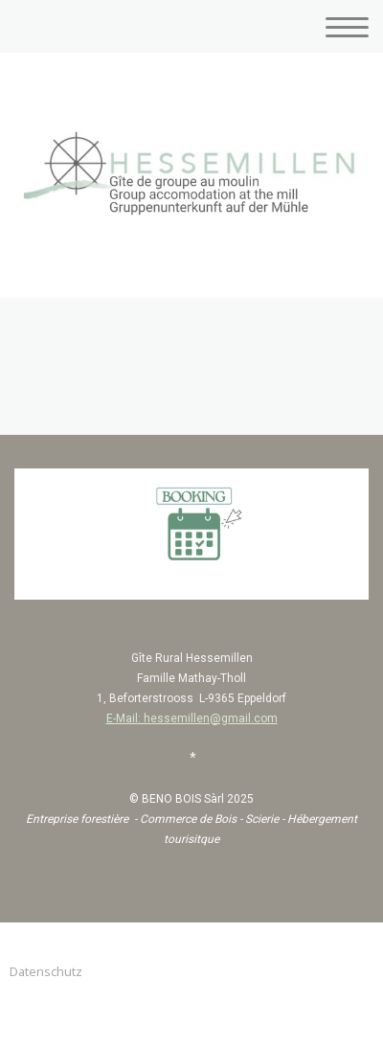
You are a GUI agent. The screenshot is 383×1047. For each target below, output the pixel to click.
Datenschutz (46, 971)
